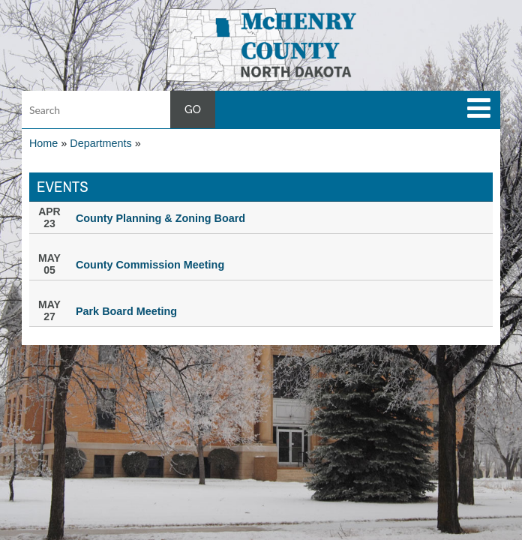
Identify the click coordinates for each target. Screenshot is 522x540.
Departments (100, 143)
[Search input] (118, 109)
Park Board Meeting (126, 311)
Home (43, 143)
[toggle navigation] (479, 108)
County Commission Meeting (150, 265)
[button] (261, 44)
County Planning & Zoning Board (160, 218)
